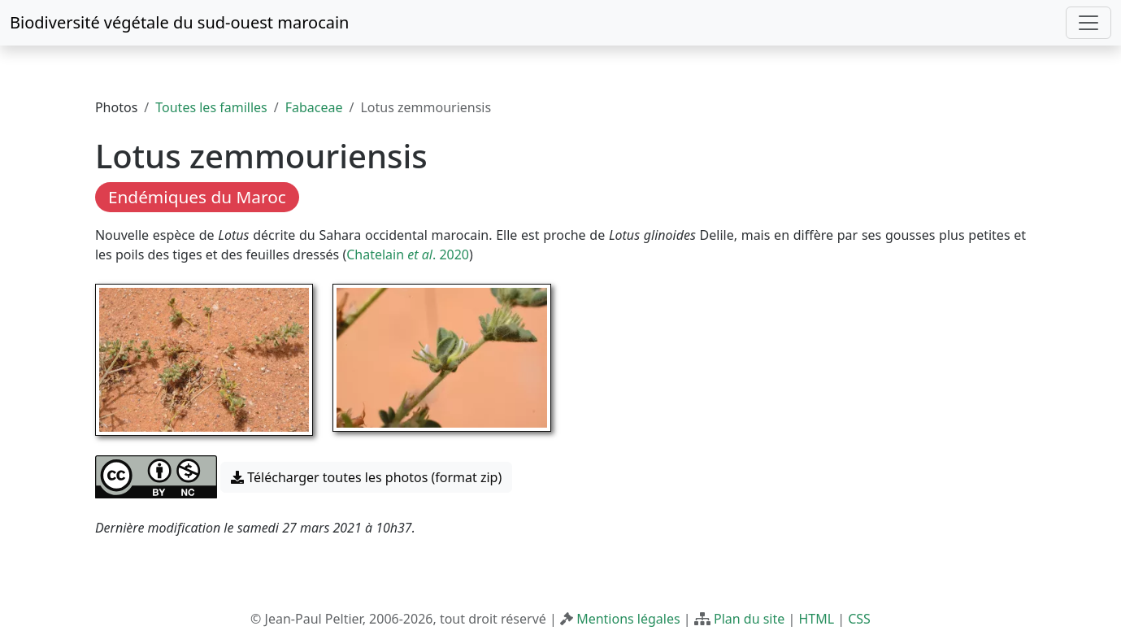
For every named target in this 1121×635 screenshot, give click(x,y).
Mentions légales (628, 619)
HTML (816, 619)
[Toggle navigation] (1088, 23)
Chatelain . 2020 (407, 254)
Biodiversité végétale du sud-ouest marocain (179, 22)
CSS (859, 619)
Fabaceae (314, 107)
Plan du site (749, 619)
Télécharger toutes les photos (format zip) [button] (366, 477)
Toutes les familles (211, 107)
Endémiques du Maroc (197, 196)
